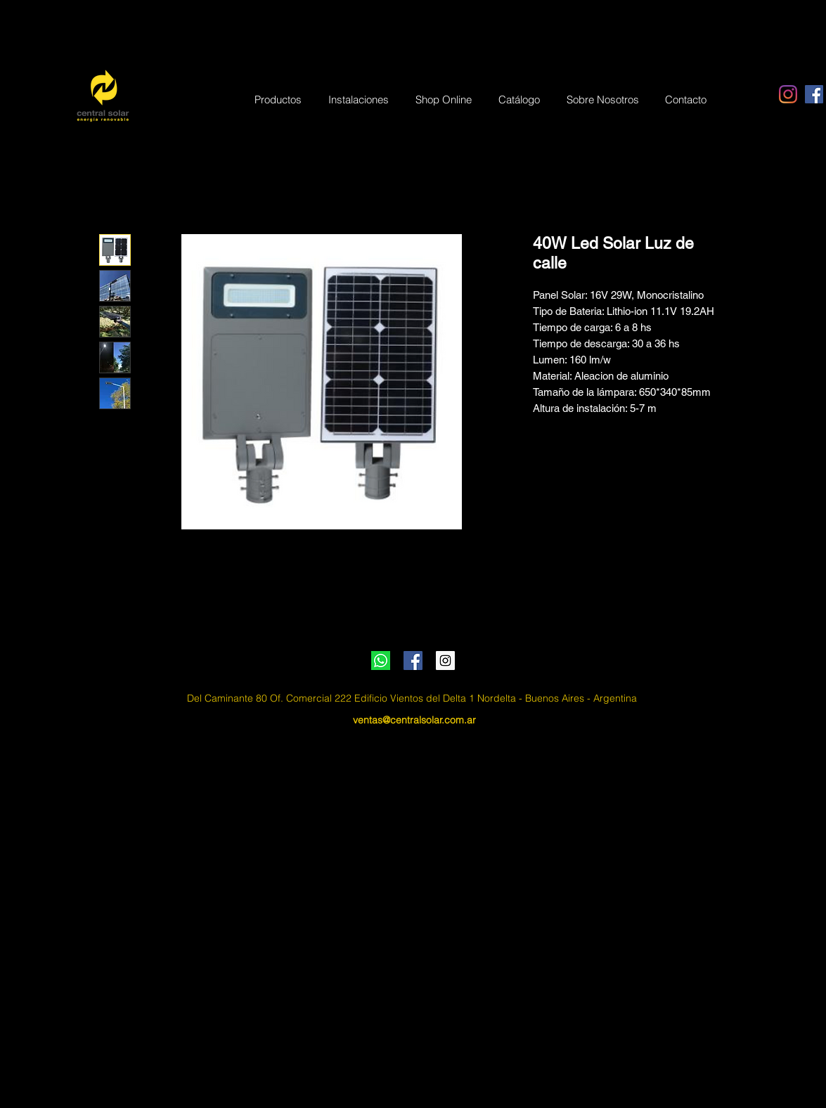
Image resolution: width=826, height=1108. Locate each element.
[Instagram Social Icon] (445, 660)
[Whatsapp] (380, 660)
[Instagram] (788, 94)
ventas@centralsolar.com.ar (414, 720)
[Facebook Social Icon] (814, 94)
